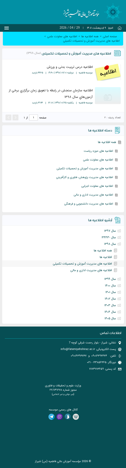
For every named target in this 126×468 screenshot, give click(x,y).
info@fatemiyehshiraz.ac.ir (78, 349)
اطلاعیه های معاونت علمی (98, 159)
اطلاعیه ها (106, 257)
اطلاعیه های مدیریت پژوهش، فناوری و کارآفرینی (84, 177)
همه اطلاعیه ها (107, 142)
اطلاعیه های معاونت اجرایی (97, 186)
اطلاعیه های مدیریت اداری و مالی (93, 194)
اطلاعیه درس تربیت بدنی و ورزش (70, 67)
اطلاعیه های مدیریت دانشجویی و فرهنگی (88, 203)
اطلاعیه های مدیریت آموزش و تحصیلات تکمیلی (85, 168)
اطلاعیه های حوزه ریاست (98, 151)
